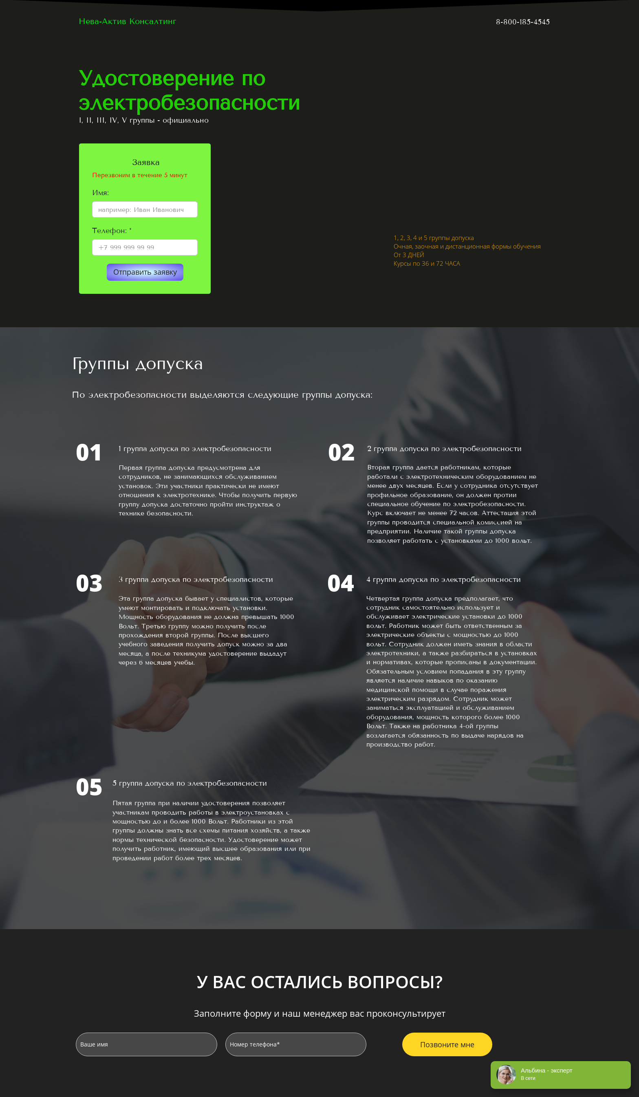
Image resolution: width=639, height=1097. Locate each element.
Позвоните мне (447, 1044)
